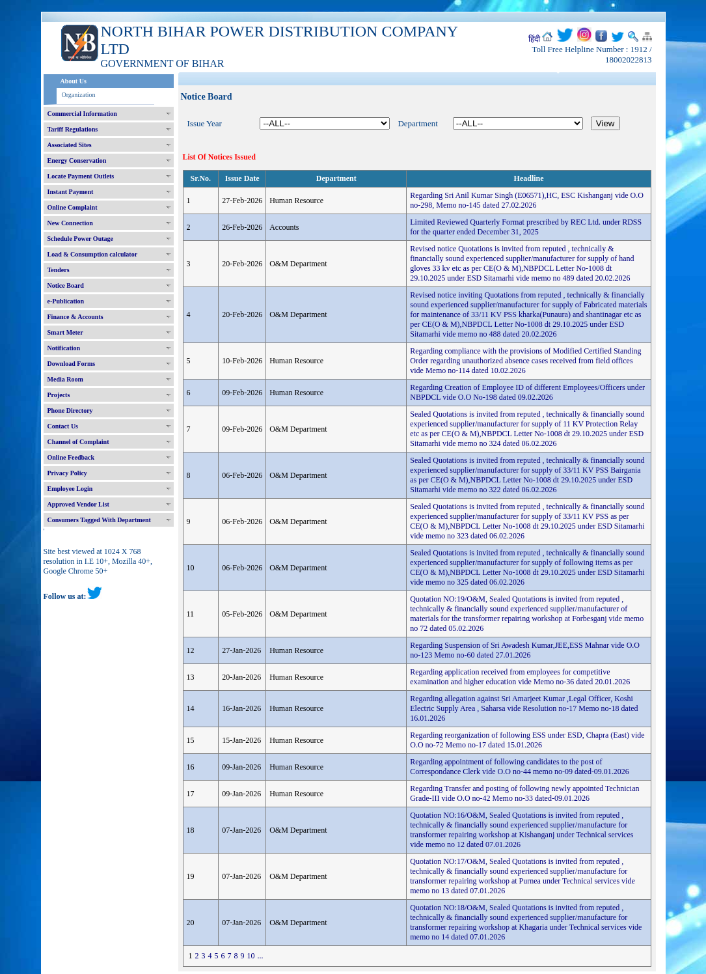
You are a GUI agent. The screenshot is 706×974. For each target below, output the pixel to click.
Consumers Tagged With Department (99, 519)
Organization (79, 94)
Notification (64, 348)
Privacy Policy (67, 473)
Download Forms (72, 363)
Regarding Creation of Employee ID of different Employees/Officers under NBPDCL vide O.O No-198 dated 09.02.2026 (527, 392)
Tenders (59, 269)
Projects (59, 394)
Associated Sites (70, 144)
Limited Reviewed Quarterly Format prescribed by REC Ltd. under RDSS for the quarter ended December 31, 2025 (526, 226)
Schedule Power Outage (80, 238)
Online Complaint (73, 207)
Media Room (65, 379)
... (261, 955)
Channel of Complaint (78, 441)
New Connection (70, 223)
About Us (74, 81)
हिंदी (534, 39)
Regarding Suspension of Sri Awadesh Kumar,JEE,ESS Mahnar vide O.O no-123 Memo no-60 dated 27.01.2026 (525, 650)
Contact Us (63, 426)
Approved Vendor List (78, 504)
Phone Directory (70, 410)
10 (251, 955)
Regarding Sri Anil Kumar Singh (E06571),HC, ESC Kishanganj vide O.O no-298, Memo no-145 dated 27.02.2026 (527, 200)
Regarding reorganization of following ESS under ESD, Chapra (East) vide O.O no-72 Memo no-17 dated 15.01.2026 (527, 739)
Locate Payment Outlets (81, 176)
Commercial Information (82, 113)
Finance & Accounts (75, 316)
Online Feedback (71, 457)
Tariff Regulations (73, 129)
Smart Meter (65, 332)
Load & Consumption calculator (93, 254)
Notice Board (66, 285)
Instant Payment (71, 191)
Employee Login (70, 488)
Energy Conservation (77, 160)
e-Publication (66, 301)
